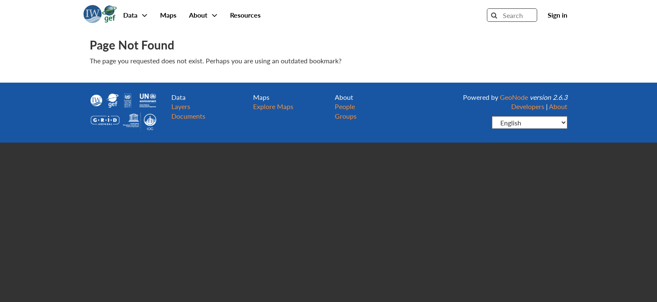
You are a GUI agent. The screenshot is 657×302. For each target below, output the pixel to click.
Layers (180, 106)
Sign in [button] (557, 15)
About (558, 106)
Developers (527, 106)
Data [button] (135, 15)
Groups (346, 116)
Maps (168, 15)
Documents (188, 116)
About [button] (203, 15)
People (345, 106)
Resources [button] (245, 15)
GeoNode (100, 12)
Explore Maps (273, 106)
